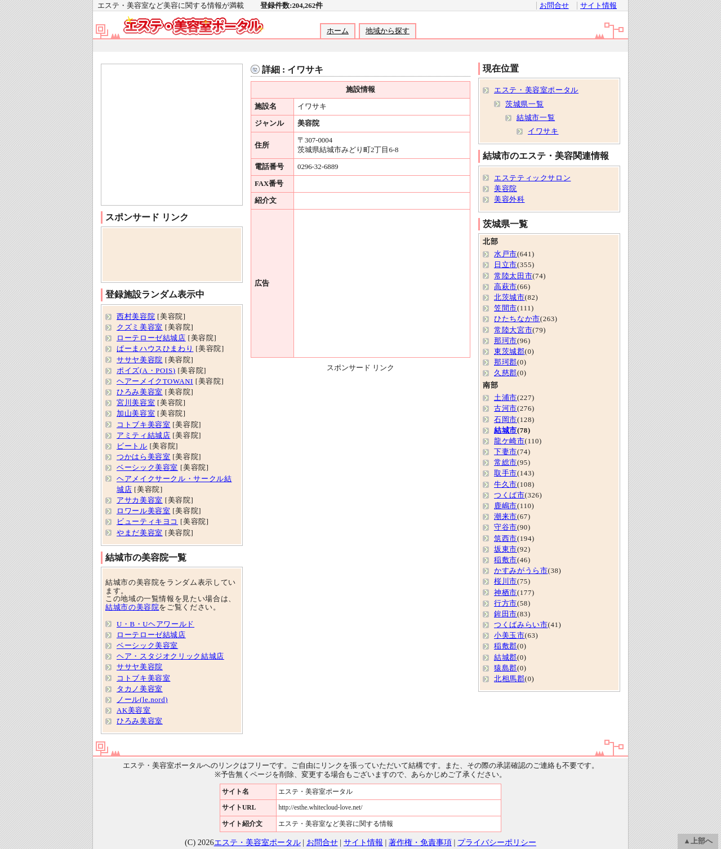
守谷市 (505, 527)
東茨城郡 (509, 351)
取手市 (505, 473)
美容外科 (509, 199)
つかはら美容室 (143, 457)
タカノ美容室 (140, 689)
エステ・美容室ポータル (536, 90)
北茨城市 (509, 297)
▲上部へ (698, 841)
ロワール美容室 (143, 511)
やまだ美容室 (140, 533)
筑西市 (505, 539)
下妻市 (505, 452)
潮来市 (505, 517)
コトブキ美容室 (143, 425)
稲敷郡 (505, 646)
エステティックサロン (532, 178)
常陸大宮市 (513, 330)
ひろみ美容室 (140, 392)
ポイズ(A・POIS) (146, 371)
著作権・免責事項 (420, 842)
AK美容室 (134, 710)
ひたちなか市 (517, 319)
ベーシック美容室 (147, 468)
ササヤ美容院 (140, 360)
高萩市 (505, 287)
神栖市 (505, 593)
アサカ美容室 (140, 500)
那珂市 (505, 341)
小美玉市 (509, 635)
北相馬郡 (509, 679)
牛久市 (505, 484)
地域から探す (388, 31)
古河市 (505, 408)
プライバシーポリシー (496, 842)
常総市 (505, 462)
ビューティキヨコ (147, 522)
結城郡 (505, 657)
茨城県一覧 (524, 104)
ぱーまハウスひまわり (155, 349)
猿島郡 (505, 668)
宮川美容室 (136, 403)
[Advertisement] (360, 46)
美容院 (505, 189)
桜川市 (505, 581)
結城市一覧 (536, 118)
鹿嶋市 (505, 506)
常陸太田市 (513, 276)
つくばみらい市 (521, 625)
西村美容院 (136, 317)
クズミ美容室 (140, 327)
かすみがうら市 (521, 571)
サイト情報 (598, 6)
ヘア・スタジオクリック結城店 (170, 656)
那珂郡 (505, 362)
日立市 (505, 265)
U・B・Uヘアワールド (155, 624)
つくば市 (509, 495)
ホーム (338, 31)
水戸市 (505, 254)
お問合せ (554, 6)
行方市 (505, 603)
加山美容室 (136, 413)
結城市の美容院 (132, 607)
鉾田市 (505, 614)
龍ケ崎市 (509, 441)
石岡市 (505, 420)
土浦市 (505, 398)
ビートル (132, 446)
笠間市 (505, 308)
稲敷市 (505, 560)
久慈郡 (505, 373)
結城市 (505, 430)
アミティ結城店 (143, 435)
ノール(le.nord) (142, 700)
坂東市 (505, 549)
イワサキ (543, 131)
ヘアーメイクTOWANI (155, 381)
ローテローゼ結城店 (151, 338)
